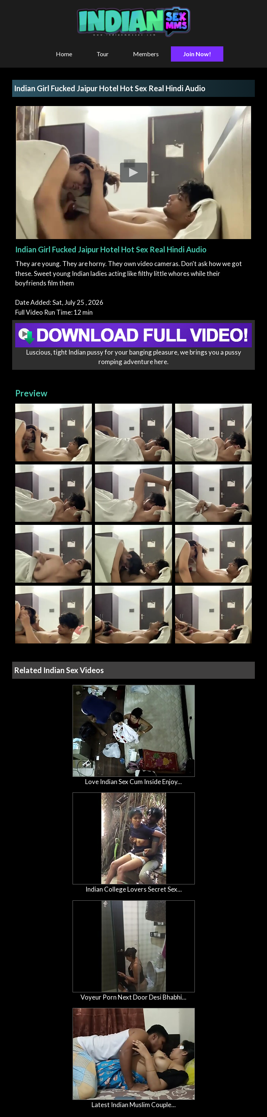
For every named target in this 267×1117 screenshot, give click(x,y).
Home (64, 53)
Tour (102, 53)
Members (146, 53)
